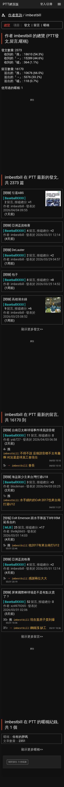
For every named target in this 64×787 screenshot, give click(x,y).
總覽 (7, 25)
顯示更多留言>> (32, 636)
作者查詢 (15, 15)
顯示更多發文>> (32, 329)
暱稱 (46, 25)
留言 (37, 25)
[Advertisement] (32, 134)
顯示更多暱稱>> (32, 749)
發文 (27, 25)
